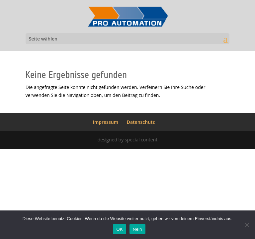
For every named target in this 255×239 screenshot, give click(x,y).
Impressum (105, 122)
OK (119, 229)
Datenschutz (141, 122)
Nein (137, 229)
